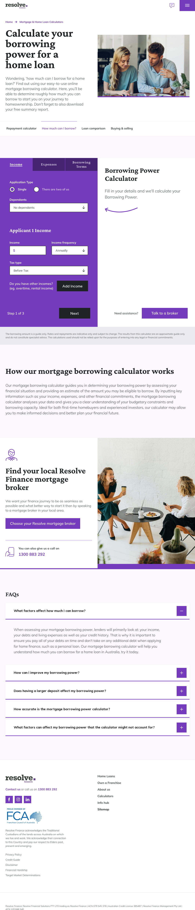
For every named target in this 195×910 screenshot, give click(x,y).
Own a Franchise (109, 783)
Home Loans (106, 776)
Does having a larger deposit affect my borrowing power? (100, 691)
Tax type (15, 262)
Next (74, 313)
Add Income (72, 286)
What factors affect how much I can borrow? (100, 611)
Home (9, 22)
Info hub (103, 802)
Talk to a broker (164, 313)
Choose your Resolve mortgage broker (43, 523)
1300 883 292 (32, 554)
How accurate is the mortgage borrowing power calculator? (100, 709)
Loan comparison (93, 128)
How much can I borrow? (59, 128)
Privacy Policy (13, 854)
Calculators (105, 796)
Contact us (13, 789)
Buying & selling (122, 128)
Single (22, 189)
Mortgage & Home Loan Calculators (41, 22)
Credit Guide (13, 859)
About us (104, 789)
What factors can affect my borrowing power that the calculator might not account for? (100, 727)
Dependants (18, 199)
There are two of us (55, 189)
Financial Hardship (16, 870)
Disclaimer (12, 865)
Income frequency (64, 242)
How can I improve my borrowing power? (100, 673)
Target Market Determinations (23, 875)
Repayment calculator (21, 128)
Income (15, 242)
